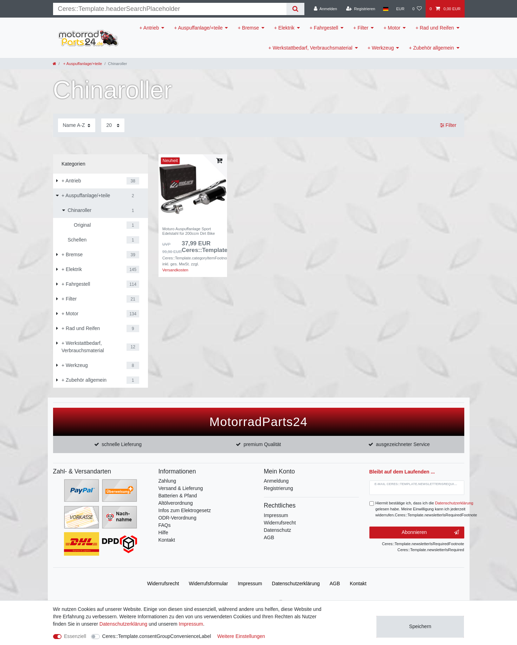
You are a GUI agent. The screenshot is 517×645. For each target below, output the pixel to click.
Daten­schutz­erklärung (296, 583)
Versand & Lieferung (181, 488)
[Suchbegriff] (170, 9)
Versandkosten (175, 270)
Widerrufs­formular (208, 583)
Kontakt (167, 540)
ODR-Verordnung (177, 518)
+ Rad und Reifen (434, 28)
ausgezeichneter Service (403, 444)
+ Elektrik (284, 28)
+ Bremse (248, 28)
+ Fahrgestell (324, 28)
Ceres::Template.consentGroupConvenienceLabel (156, 636)
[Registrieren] (360, 9)
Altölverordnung (176, 503)
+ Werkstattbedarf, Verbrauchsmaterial (311, 48)
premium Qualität (262, 444)
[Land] (385, 9)
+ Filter (360, 28)
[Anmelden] (325, 9)
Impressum (276, 515)
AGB (269, 537)
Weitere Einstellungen (241, 636)
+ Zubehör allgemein (431, 48)
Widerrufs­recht (163, 583)
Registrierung (278, 488)
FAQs (165, 525)
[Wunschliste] (417, 9)
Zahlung (167, 481)
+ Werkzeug (381, 48)
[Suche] (295, 9)
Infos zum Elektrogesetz (185, 510)
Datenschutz (277, 530)
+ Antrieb (149, 28)
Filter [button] (448, 125)
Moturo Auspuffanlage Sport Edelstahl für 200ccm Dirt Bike (188, 231)
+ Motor (391, 28)
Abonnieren (430, 532)
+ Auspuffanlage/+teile (198, 28)
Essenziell (75, 636)
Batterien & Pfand (178, 495)
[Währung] (400, 9)
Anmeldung (276, 481)
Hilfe (163, 532)
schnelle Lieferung (122, 444)
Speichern (420, 626)
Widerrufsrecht (280, 522)
